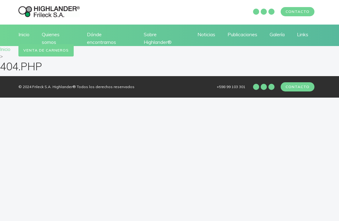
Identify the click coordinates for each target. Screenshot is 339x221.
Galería (277, 34)
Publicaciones (242, 34)
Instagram (264, 12)
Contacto (298, 11)
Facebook (256, 12)
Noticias (206, 34)
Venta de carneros (46, 50)
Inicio (23, 34)
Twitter (271, 12)
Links (302, 34)
